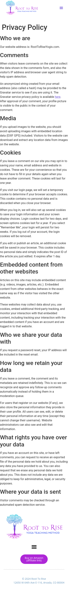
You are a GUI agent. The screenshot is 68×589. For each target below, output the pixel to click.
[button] (61, 8)
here (57, 97)
